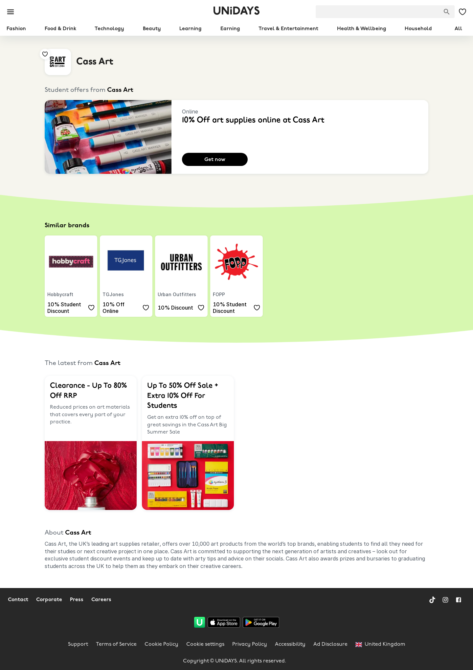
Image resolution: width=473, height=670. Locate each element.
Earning (230, 28)
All (458, 28)
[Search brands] (446, 12)
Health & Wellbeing (361, 28)
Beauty (152, 28)
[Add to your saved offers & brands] (71, 49)
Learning (190, 28)
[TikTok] (432, 599)
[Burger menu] (10, 11)
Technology (109, 28)
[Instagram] (445, 599)
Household (418, 28)
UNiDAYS (236, 11)
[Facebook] (458, 599)
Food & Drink (60, 28)
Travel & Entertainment (288, 28)
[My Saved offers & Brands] (462, 11)
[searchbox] (385, 11)
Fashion (16, 28)
